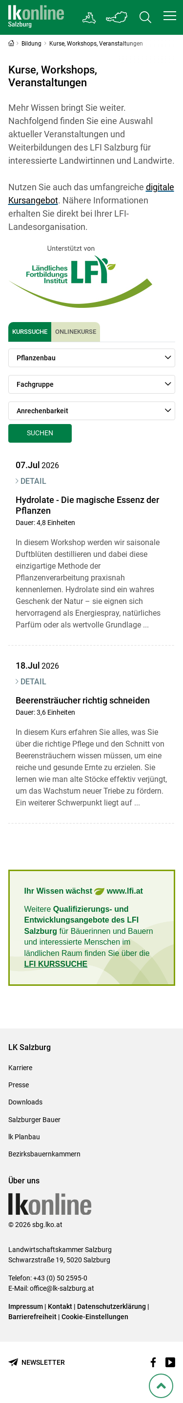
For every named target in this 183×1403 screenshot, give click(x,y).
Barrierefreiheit (32, 1317)
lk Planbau (24, 1137)
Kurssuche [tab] (29, 331)
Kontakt (60, 1306)
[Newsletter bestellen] (36, 1362)
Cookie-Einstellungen (94, 1317)
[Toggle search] (145, 17)
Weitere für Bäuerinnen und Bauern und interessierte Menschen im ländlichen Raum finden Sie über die (88, 936)
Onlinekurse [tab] (75, 331)
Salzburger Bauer (34, 1120)
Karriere (20, 1068)
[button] (169, 16)
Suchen (40, 433)
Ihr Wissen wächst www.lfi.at (83, 891)
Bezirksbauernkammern (44, 1154)
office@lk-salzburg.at (62, 1288)
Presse (18, 1085)
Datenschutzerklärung (112, 1306)
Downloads (25, 1102)
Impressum (25, 1306)
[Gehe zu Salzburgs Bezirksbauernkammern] (90, 17)
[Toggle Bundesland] (117, 17)
